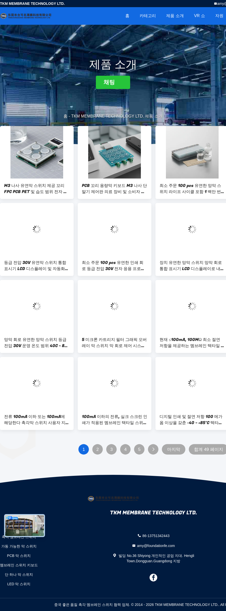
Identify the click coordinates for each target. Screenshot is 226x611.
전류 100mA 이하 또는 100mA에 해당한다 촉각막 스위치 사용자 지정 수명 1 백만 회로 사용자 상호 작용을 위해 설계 (37, 420)
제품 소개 (175, 16)
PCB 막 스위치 (19, 556)
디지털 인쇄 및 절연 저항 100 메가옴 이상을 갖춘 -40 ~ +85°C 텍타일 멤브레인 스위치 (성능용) (191, 420)
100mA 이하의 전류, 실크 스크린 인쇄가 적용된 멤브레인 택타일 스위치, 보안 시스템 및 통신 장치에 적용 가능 (114, 420)
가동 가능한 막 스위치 (19, 546)
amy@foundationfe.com (156, 545)
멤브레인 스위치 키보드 (19, 565)
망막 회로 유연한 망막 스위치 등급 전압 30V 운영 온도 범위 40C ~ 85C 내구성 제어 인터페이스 (37, 343)
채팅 (113, 82)
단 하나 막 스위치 (19, 574)
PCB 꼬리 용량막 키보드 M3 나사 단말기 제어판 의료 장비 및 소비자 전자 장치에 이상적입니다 (114, 189)
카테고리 (148, 16)
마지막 (173, 449)
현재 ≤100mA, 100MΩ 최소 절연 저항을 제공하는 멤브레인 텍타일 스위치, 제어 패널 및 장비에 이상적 (192, 343)
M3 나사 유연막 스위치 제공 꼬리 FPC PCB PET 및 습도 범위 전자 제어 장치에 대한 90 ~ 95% (35, 189)
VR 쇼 (199, 16)
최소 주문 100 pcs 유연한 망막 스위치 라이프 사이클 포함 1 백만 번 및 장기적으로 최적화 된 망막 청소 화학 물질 (191, 189)
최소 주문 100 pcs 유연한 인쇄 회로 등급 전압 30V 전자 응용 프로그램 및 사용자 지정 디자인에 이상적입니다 (113, 266)
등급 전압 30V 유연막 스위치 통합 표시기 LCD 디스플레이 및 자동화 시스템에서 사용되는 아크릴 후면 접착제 (37, 266)
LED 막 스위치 (18, 584)
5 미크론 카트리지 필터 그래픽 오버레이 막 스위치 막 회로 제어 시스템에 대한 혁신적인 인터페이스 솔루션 (114, 343)
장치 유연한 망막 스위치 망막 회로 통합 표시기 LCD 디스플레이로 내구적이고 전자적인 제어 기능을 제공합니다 (192, 266)
